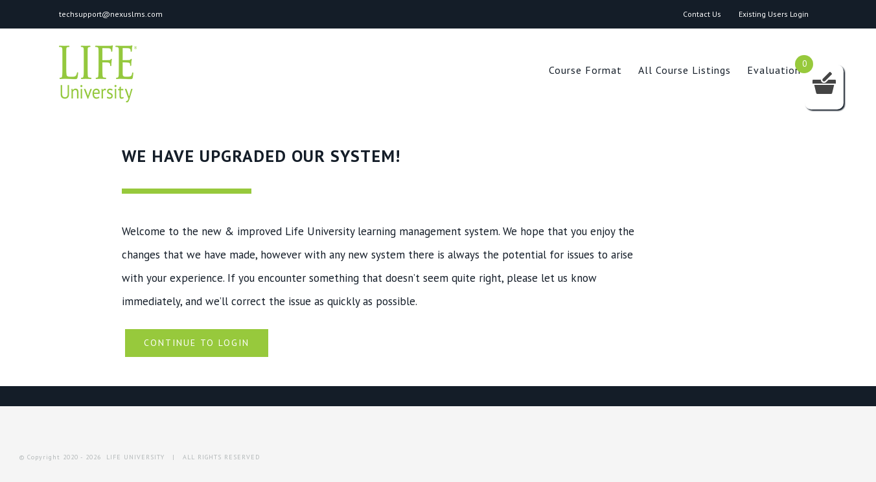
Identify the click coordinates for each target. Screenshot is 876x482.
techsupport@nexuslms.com (111, 14)
